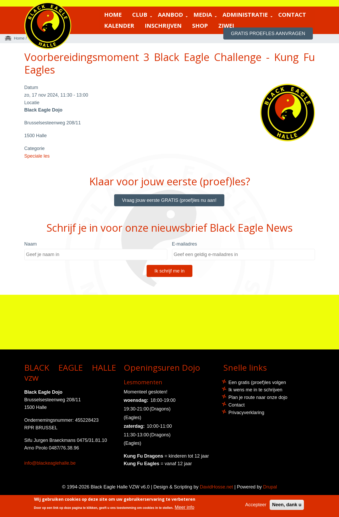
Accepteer (255, 504)
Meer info (184, 507)
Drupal (270, 487)
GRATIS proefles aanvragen (268, 33)
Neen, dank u (286, 504)
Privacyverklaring (246, 412)
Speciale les (37, 156)
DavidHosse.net (216, 487)
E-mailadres (184, 244)
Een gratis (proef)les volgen (257, 382)
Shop (200, 25)
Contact (292, 14)
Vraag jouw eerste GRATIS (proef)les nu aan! (169, 200)
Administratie (248, 15)
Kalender (119, 25)
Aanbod (173, 15)
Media (205, 15)
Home (113, 14)
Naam (30, 244)
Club (142, 15)
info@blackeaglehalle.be (50, 463)
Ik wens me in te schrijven (255, 389)
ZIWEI (226, 25)
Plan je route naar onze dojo (258, 397)
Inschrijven (163, 25)
